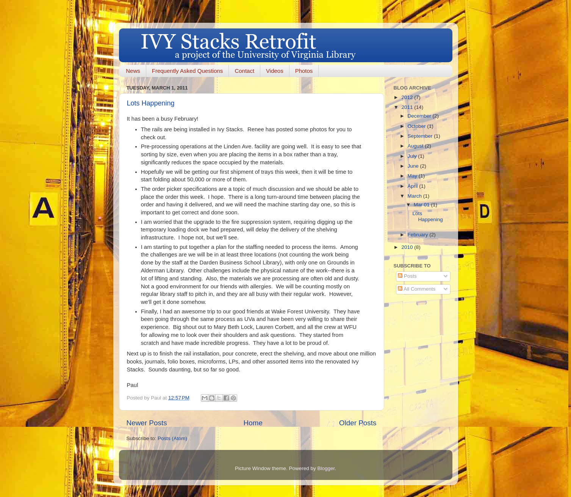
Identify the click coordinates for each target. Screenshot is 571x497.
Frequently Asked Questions (187, 71)
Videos (274, 71)
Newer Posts (147, 423)
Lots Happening (151, 103)
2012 (407, 97)
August (416, 146)
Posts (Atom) (172, 438)
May (413, 176)
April (413, 186)
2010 (407, 247)
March (415, 196)
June (414, 166)
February (419, 234)
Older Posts (358, 423)
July (413, 156)
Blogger (326, 468)
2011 (407, 107)
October (417, 126)
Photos (304, 71)
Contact (244, 71)
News (133, 71)
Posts (407, 276)
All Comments (416, 289)
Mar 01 (422, 205)
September (421, 136)
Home (253, 423)
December (420, 116)
